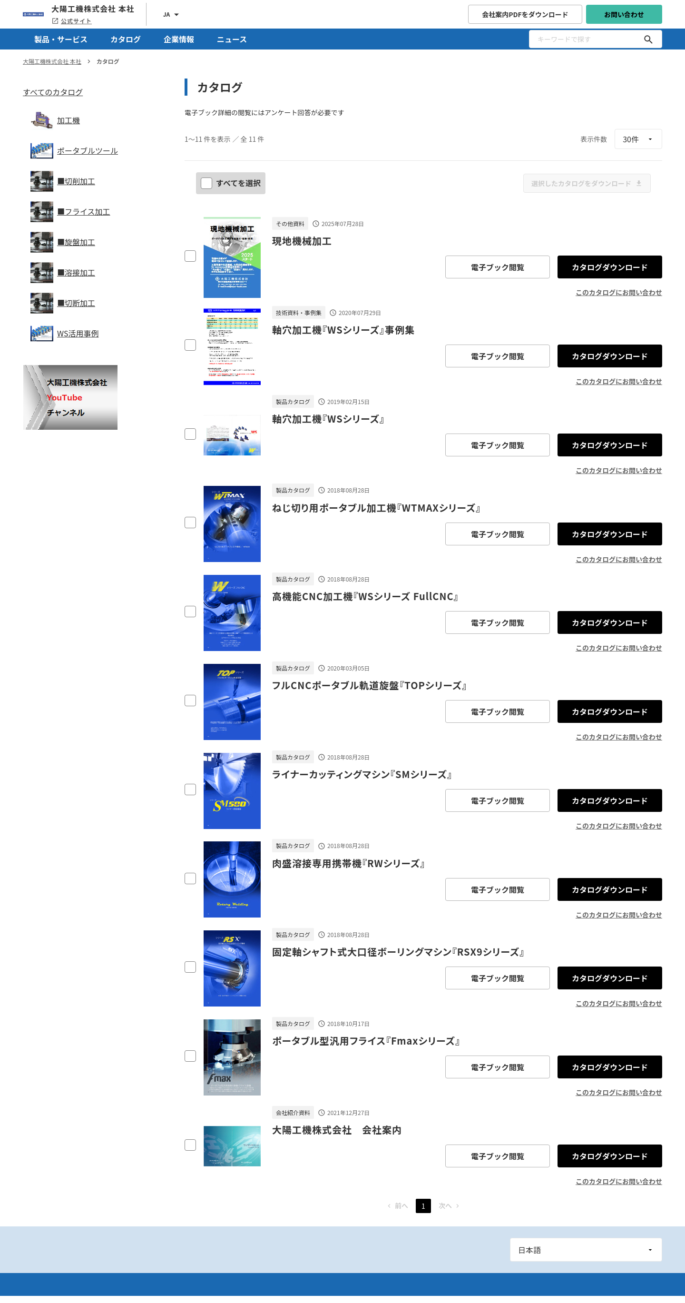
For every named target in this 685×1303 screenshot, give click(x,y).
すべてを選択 (232, 182)
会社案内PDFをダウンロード (525, 14)
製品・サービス (61, 39)
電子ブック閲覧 (497, 267)
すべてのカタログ (53, 92)
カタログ (125, 39)
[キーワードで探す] (648, 39)
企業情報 (179, 39)
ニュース (232, 39)
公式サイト (71, 21)
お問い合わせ (624, 14)
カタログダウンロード (610, 267)
